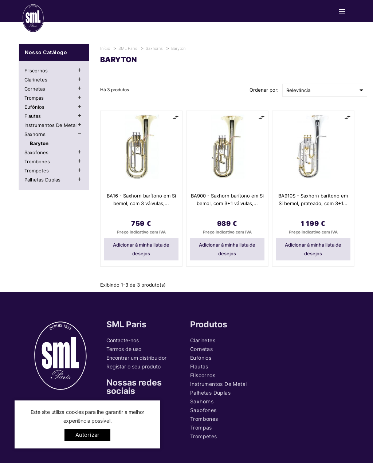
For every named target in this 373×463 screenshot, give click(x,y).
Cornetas (34, 89)
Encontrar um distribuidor (136, 358)
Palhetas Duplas (42, 180)
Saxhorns (35, 134)
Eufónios (34, 107)
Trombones (37, 161)
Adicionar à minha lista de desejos (141, 249)
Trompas (34, 98)
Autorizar (87, 434)
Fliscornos (36, 70)
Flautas (32, 116)
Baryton (39, 143)
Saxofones (36, 152)
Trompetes (36, 170)
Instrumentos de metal (50, 125)
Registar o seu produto (133, 366)
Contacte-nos (122, 340)
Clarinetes (35, 80)
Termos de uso (123, 349)
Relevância (326, 90)
